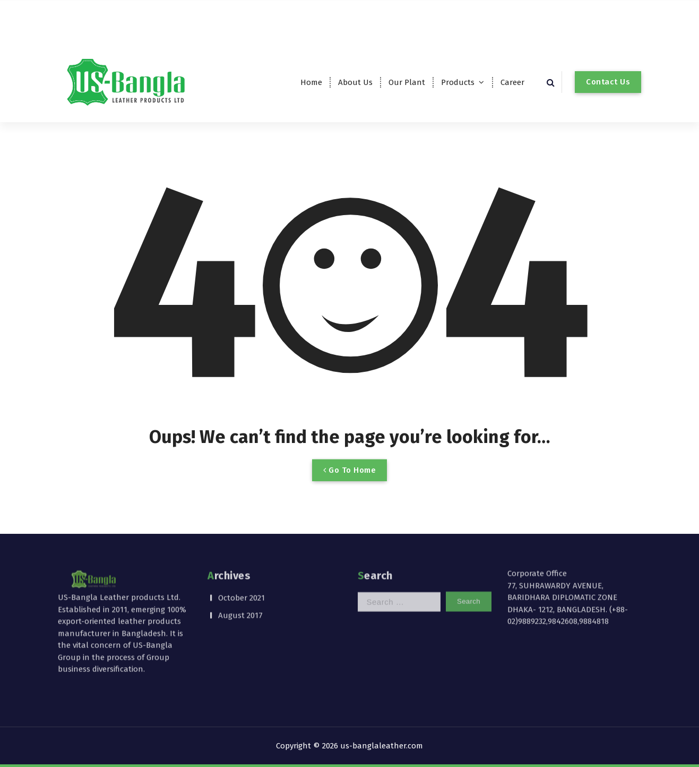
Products (457, 82)
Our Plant (407, 82)
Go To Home (349, 484)
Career (512, 82)
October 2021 (241, 561)
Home (311, 82)
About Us (355, 82)
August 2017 (240, 578)
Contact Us (608, 82)
